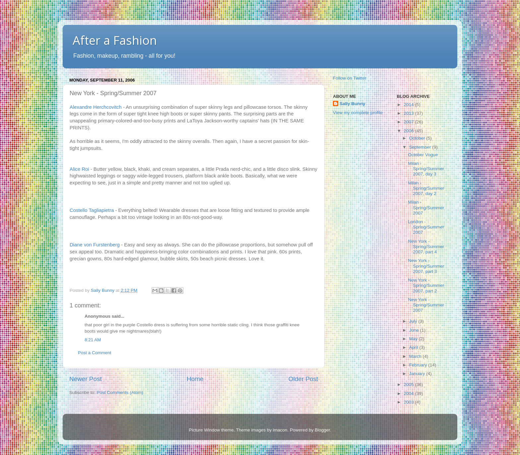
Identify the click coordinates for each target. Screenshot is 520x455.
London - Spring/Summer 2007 (426, 227)
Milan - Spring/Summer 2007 (426, 207)
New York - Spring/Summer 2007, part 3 (426, 266)
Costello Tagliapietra (92, 210)
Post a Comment (94, 352)
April (414, 347)
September (420, 147)
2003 (409, 402)
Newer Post (85, 378)
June (414, 330)
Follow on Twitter (349, 78)
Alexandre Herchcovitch (96, 107)
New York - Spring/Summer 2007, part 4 (426, 246)
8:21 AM (93, 339)
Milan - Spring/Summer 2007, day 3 (426, 168)
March (416, 356)
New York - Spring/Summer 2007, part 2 (426, 285)
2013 (409, 113)
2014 (409, 104)
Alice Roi (79, 169)
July (414, 321)
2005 (409, 384)
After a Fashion (115, 40)
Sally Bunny (352, 103)
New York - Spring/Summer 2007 (426, 305)
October (417, 138)
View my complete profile (358, 112)
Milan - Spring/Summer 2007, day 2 (426, 188)
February (418, 364)
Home (195, 378)
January (417, 373)
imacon (280, 429)
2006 (409, 130)
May (414, 338)
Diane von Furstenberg (95, 244)
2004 (409, 393)
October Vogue (423, 154)
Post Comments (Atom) (120, 392)
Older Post (303, 378)
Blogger (322, 429)
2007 (409, 121)
